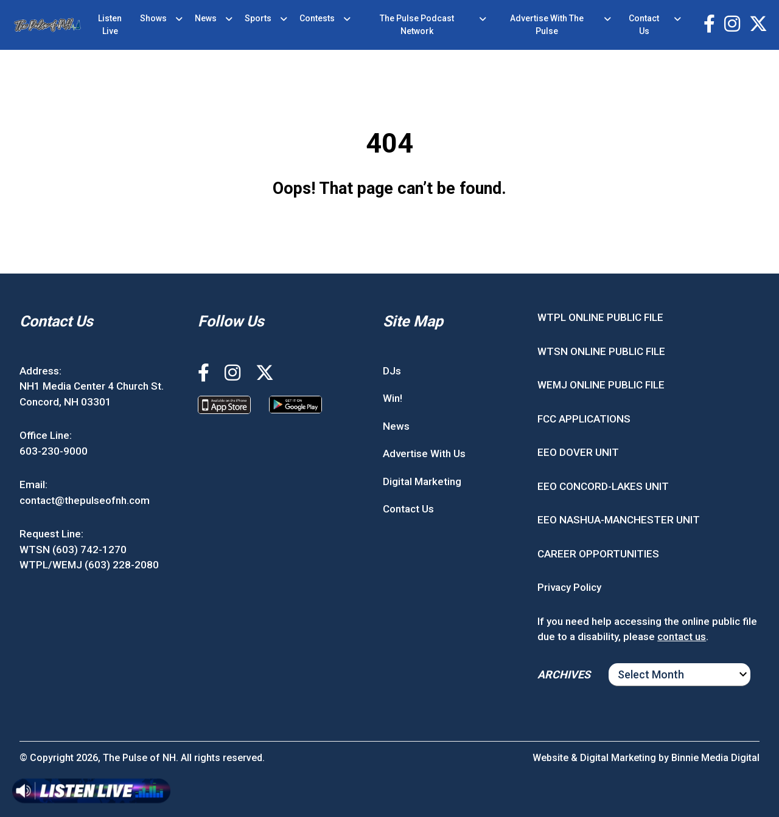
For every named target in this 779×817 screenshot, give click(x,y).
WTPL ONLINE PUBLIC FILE (600, 317)
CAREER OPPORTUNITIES (598, 554)
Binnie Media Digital (715, 758)
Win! (392, 398)
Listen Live (110, 24)
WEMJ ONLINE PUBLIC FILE (601, 385)
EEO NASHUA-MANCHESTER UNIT (618, 520)
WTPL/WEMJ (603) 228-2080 (89, 565)
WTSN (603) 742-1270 (73, 549)
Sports (258, 18)
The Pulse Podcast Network (417, 24)
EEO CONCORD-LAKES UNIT (603, 486)
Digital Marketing (422, 481)
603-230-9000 (53, 451)
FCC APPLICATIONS (584, 419)
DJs (392, 371)
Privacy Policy (569, 587)
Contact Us (644, 24)
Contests (317, 18)
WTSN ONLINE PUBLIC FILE (601, 351)
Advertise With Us (424, 453)
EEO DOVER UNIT (578, 452)
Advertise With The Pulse (547, 24)
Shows (153, 18)
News (206, 18)
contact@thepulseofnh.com (84, 500)
